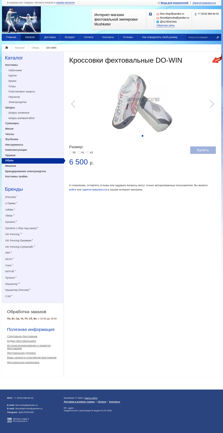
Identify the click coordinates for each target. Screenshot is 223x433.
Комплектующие (16, 149)
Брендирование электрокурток (25, 171)
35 (73, 152)
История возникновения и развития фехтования (29, 347)
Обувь (9, 160)
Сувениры (12, 123)
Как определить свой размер (160, 37)
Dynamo (11, 221)
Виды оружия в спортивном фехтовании (32, 357)
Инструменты (14, 144)
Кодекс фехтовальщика (21, 340)
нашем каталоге (65, 2)
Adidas (10, 209)
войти (72, 189)
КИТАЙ (10, 271)
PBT (8, 252)
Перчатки (14, 97)
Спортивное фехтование (22, 336)
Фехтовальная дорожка (21, 352)
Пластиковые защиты (22, 91)
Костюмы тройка (16, 176)
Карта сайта (91, 398)
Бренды (14, 189)
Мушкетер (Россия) (18, 289)
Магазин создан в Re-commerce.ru (21, 420)
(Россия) (11, 196)
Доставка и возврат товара (79, 401)
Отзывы (128, 37)
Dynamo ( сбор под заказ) (22, 228)
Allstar (10, 215)
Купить (203, 150)
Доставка (50, 37)
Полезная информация (31, 329)
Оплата (88, 37)
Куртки (13, 75)
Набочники (15, 70)
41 (82, 152)
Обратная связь (165, 25)
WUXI (9, 259)
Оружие (10, 155)
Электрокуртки (18, 102)
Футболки (11, 139)
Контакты (108, 37)
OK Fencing (13, 234)
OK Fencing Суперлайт (20, 246)
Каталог (30, 37)
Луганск (11, 277)
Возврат (70, 37)
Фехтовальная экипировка (23, 362)
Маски (9, 128)
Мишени (10, 165)
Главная (11, 37)
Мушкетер (12, 283)
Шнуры (10, 107)
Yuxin (9, 265)
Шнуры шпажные (19, 112)
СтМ (8, 296)
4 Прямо (11, 203)
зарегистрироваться (94, 189)
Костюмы (11, 64)
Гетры (12, 86)
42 (91, 152)
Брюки (13, 81)
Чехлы (9, 134)
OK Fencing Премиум (19, 240)
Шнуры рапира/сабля (22, 118)
